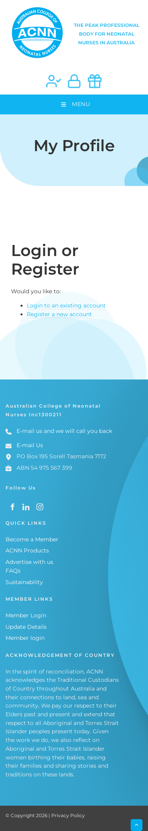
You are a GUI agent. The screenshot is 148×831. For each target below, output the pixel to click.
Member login (25, 637)
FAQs (13, 570)
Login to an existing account (66, 305)
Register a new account (59, 314)
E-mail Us (30, 445)
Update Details (26, 626)
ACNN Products (27, 550)
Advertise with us (29, 561)
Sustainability (24, 582)
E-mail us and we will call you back (64, 430)
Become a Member (32, 539)
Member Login (26, 615)
